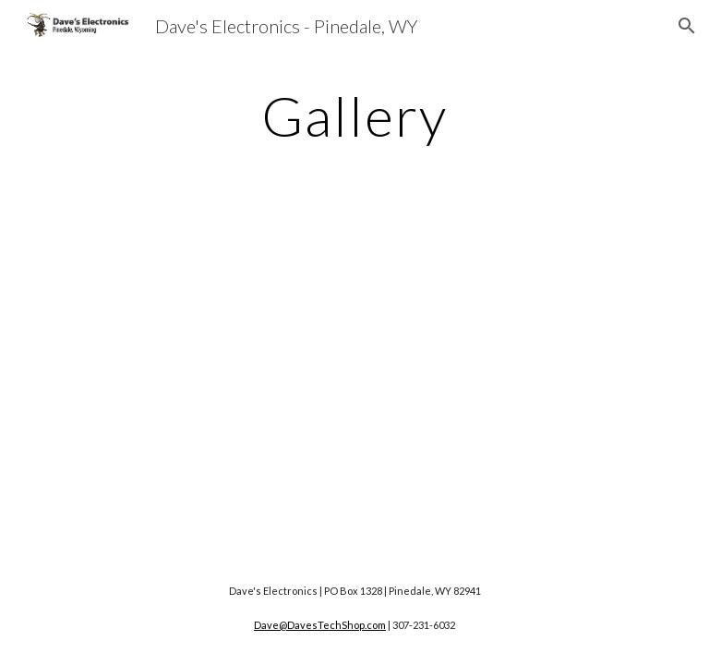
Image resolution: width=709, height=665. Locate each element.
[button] (687, 26)
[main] (354, 115)
